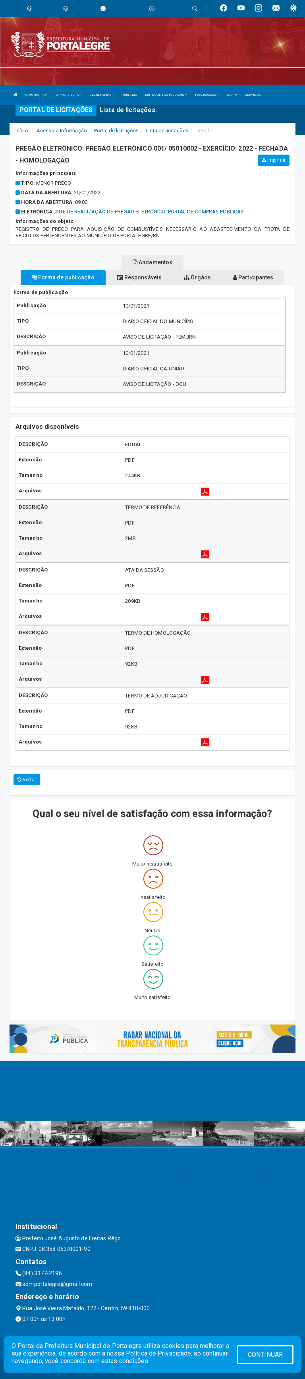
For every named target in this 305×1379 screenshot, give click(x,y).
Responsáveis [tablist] (139, 277)
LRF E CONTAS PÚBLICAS (166, 95)
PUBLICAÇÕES (207, 95)
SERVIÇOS (253, 95)
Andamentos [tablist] (152, 262)
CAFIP (232, 95)
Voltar (26, 779)
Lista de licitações (167, 131)
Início (21, 131)
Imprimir (274, 160)
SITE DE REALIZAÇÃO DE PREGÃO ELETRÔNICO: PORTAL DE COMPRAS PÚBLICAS (149, 212)
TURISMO (129, 95)
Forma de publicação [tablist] (63, 277)
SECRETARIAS (101, 95)
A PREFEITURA (68, 95)
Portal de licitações (116, 131)
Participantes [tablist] (253, 277)
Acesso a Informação (62, 131)
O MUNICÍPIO (36, 95)
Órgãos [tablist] (197, 277)
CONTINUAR (265, 1354)
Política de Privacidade (158, 1353)
